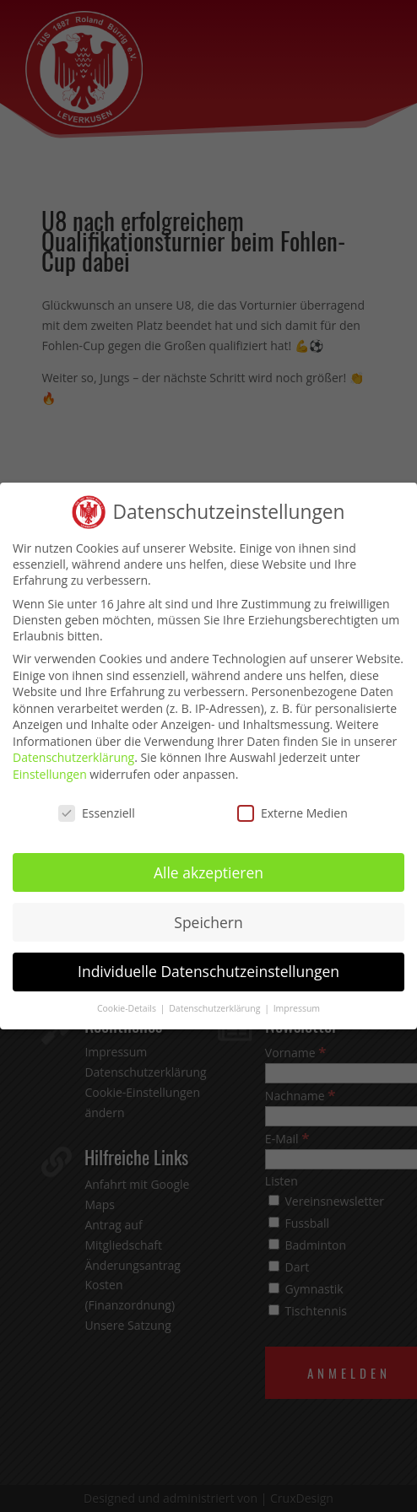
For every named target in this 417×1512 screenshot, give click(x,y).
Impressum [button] (296, 1008)
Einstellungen (50, 774)
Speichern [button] (208, 921)
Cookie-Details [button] (128, 1008)
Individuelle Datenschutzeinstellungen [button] (208, 971)
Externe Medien (292, 813)
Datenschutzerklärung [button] (216, 1008)
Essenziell (96, 813)
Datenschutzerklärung (73, 757)
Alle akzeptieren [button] (208, 871)
